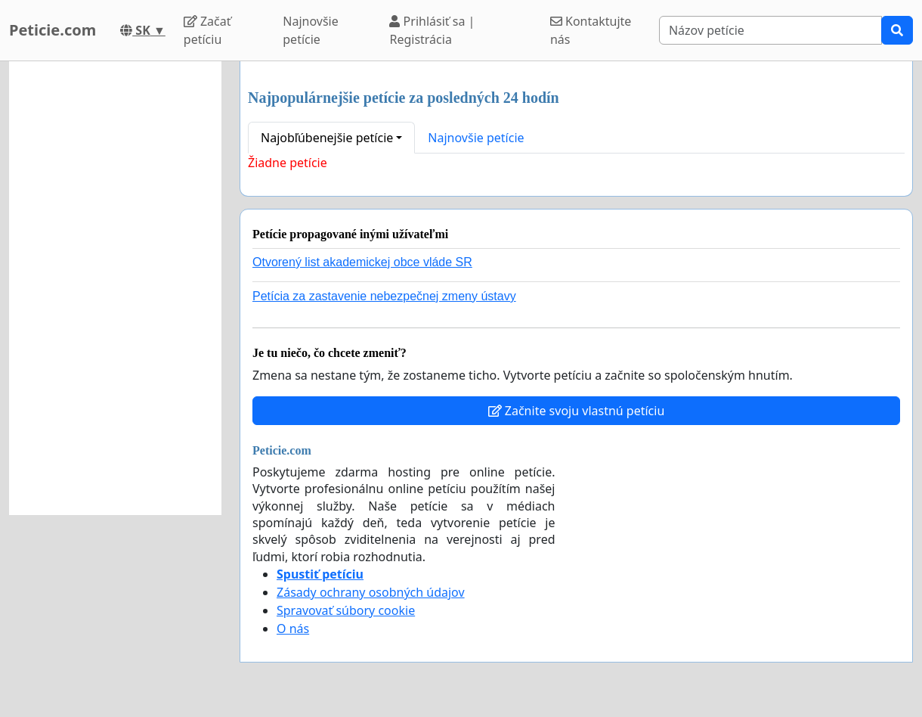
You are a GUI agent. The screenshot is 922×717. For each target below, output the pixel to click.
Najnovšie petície (310, 30)
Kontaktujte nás (591, 30)
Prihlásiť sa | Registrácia (432, 30)
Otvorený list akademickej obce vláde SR (362, 262)
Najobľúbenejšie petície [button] (327, 137)
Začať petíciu (207, 30)
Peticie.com (52, 30)
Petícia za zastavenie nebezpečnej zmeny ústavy (384, 296)
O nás (293, 628)
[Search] (770, 30)
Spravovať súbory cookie (346, 610)
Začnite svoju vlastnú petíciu (576, 410)
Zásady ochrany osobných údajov (371, 592)
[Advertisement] (115, 288)
